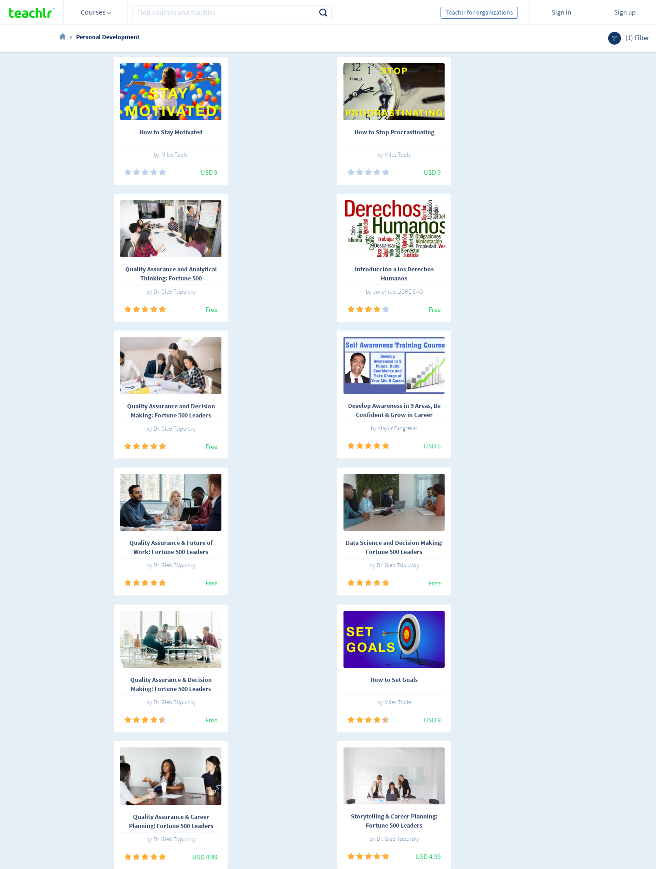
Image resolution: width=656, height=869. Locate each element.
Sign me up (574, 768)
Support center (248, 802)
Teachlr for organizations (479, 12)
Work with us (245, 776)
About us (240, 763)
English (142, 765)
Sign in (561, 12)
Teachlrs (188, 776)
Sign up (625, 12)
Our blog (240, 814)
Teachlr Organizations (337, 776)
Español (109, 765)
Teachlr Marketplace (335, 763)
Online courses (197, 763)
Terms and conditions (257, 789)
